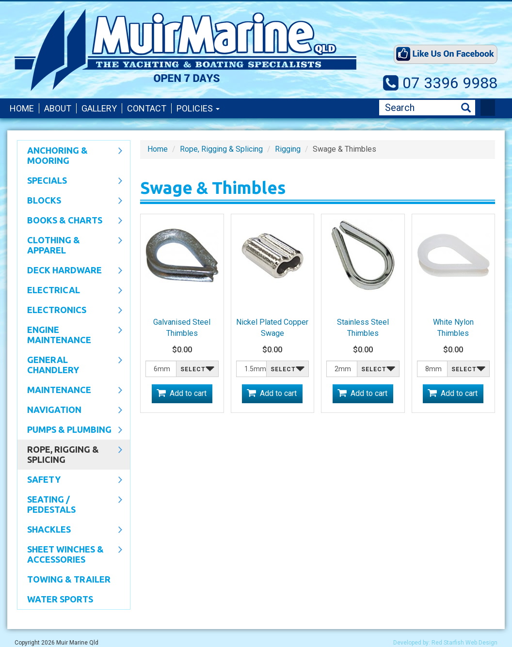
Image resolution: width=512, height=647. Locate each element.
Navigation (69, 410)
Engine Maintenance (69, 335)
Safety (69, 480)
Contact (146, 108)
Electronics (69, 310)
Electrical (69, 291)
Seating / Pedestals (69, 504)
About (57, 108)
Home (22, 108)
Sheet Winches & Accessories (69, 554)
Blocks (69, 201)
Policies (198, 108)
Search (466, 108)
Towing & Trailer (69, 579)
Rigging (288, 149)
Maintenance (69, 390)
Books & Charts (69, 221)
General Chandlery (69, 365)
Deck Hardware (69, 271)
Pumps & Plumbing (69, 430)
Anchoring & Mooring (69, 155)
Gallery (99, 108)
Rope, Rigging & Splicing (69, 454)
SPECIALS (69, 181)
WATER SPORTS (60, 599)
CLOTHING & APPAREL (69, 245)
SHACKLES (69, 530)
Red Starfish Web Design (464, 642)
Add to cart (188, 393)
